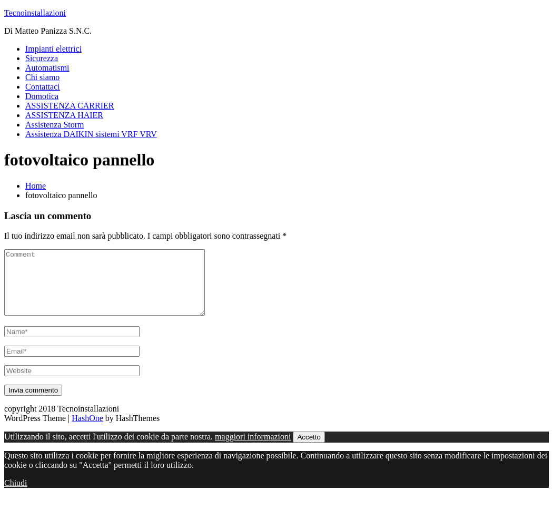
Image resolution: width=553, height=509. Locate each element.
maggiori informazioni (253, 449)
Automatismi (47, 67)
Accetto (308, 450)
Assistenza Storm (54, 124)
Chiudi (15, 495)
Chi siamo (42, 77)
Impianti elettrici (53, 48)
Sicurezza (41, 58)
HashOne (87, 430)
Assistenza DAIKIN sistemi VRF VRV (91, 134)
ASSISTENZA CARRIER (69, 105)
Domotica (41, 96)
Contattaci (42, 86)
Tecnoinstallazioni (35, 12)
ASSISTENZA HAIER (64, 115)
